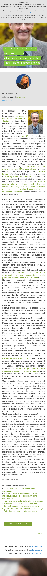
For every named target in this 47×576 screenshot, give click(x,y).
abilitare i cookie (36, 546)
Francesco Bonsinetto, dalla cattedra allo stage (23, 501)
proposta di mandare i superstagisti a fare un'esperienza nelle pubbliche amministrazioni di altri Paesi (23, 275)
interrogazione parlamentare (18, 177)
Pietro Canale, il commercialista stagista (20, 511)
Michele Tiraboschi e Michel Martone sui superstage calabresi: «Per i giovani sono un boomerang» (21, 496)
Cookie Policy (29, 13)
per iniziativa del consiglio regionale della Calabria (14, 118)
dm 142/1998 (27, 136)
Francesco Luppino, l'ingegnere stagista (20, 503)
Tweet (39, 534)
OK (11, 15)
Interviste (21, 97)
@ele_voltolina (9, 101)
